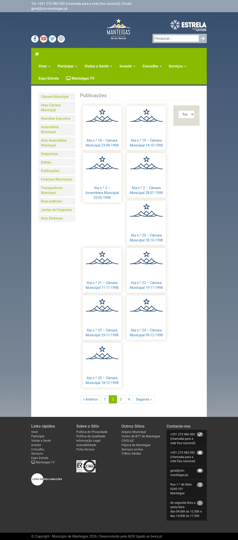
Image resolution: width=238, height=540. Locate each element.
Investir (127, 66)
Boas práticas (51, 201)
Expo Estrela (49, 78)
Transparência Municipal (51, 190)
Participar (67, 66)
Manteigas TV (80, 78)
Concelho (152, 66)
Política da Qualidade (90, 436)
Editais (46, 162)
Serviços (177, 66)
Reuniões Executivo (55, 118)
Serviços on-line (132, 449)
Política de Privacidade (91, 432)
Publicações (50, 171)
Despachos (49, 154)
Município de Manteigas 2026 (74, 536)
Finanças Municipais (56, 179)
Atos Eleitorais (52, 218)
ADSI (131, 536)
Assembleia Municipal (50, 129)
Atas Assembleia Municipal (54, 142)
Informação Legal (88, 440)
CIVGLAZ (127, 440)
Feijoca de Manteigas (135, 445)
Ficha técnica (85, 449)
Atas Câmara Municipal (51, 107)
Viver (44, 66)
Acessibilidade (86, 445)
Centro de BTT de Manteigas (140, 436)
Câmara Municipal (55, 97)
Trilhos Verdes (131, 453)
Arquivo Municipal (133, 432)
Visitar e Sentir (98, 66)
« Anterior (90, 399)
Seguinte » (144, 399)
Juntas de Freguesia (56, 210)
